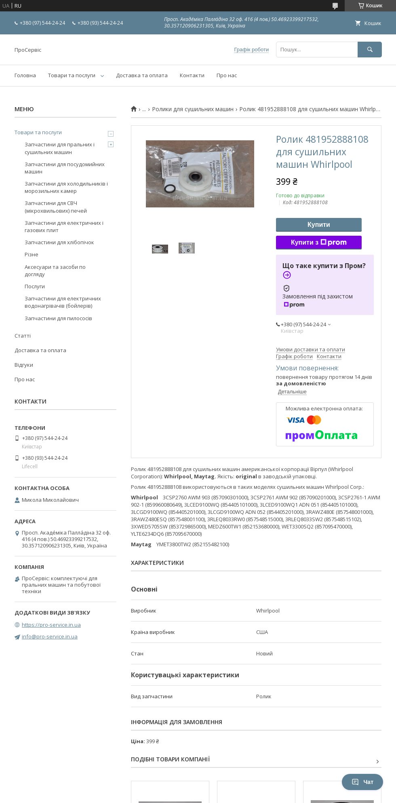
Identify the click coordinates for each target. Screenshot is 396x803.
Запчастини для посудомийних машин (65, 168)
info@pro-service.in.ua (50, 636)
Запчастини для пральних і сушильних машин (60, 148)
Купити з (319, 242)
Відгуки (24, 364)
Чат (362, 782)
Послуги (35, 286)
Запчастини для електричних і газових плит (64, 226)
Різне (31, 254)
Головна (25, 75)
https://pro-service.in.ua (51, 624)
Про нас (227, 75)
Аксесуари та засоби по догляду (55, 270)
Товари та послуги (71, 75)
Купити (319, 224)
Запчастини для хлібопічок (59, 242)
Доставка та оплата (142, 75)
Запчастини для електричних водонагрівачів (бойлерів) (63, 302)
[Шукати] (370, 49)
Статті (23, 335)
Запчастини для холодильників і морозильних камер (66, 187)
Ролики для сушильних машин (193, 109)
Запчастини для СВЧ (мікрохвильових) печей (56, 206)
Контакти (192, 75)
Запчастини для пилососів (58, 318)
